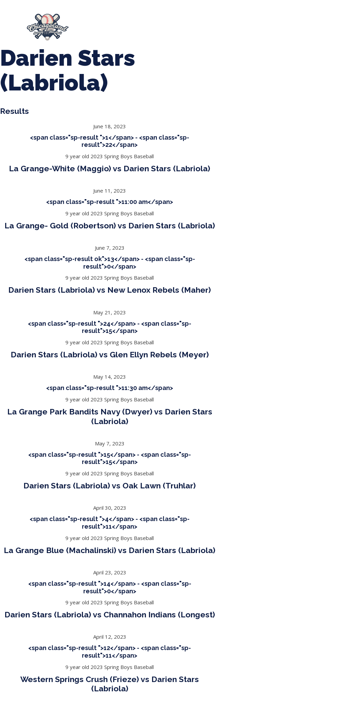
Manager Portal (233, 30)
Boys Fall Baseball (118, 30)
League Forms (288, 30)
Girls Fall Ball (177, 30)
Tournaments (209, 24)
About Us (101, 24)
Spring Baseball (152, 24)
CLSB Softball (263, 24)
